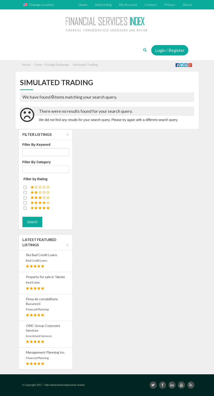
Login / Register (170, 50)
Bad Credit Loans (36, 260)
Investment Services (39, 336)
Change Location (38, 5)
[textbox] (25, 169)
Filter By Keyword (36, 144)
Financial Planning (37, 309)
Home (26, 65)
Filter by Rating (36, 179)
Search (32, 222)
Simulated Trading (85, 65)
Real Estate (33, 282)
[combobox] (45, 169)
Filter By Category (36, 162)
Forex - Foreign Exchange (51, 65)
